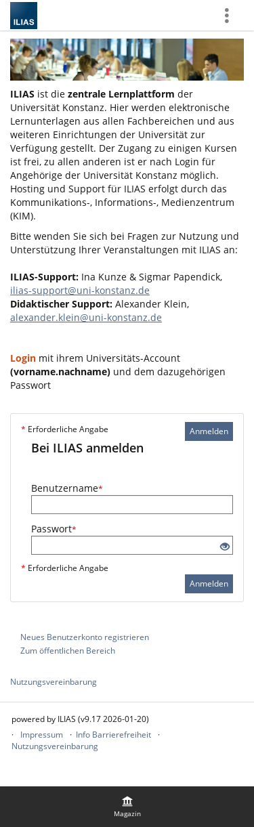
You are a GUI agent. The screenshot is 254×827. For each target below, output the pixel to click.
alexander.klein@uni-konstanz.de (86, 317)
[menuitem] (127, 806)
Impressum (41, 734)
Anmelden (209, 431)
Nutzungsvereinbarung (53, 681)
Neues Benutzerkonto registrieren (84, 637)
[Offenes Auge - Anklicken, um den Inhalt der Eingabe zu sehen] (225, 546)
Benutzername (67, 488)
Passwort (54, 528)
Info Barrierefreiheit (113, 734)
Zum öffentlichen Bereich (67, 650)
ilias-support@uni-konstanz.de (80, 290)
